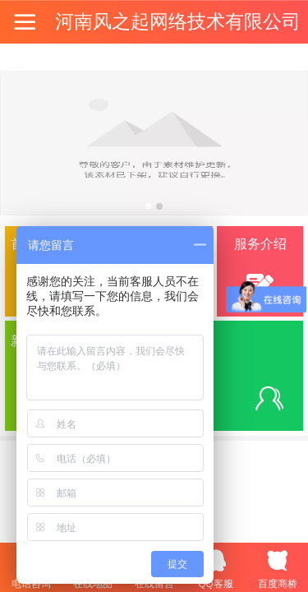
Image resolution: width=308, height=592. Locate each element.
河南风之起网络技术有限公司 (178, 21)
